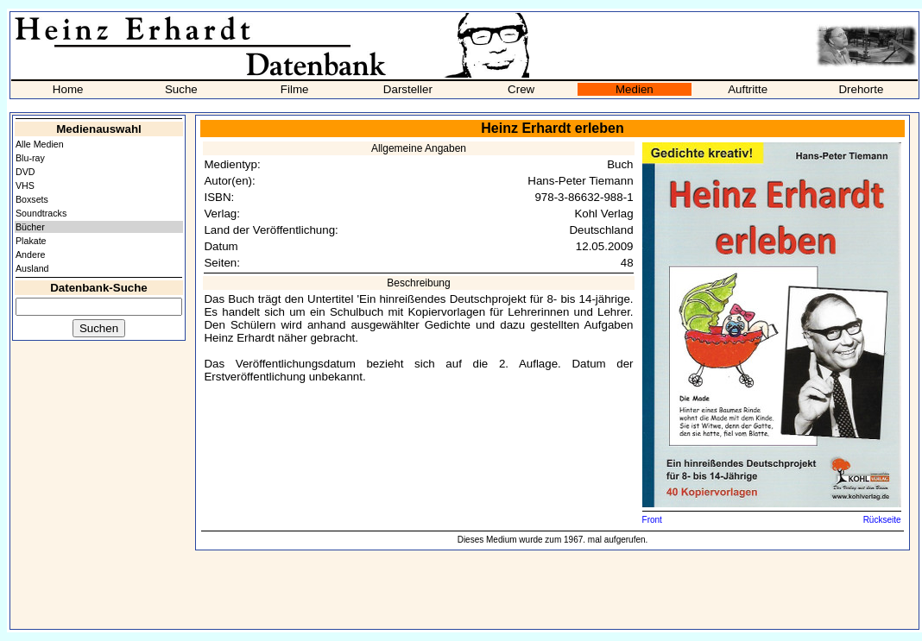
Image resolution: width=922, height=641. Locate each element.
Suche (181, 89)
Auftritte (747, 89)
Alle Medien (40, 144)
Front (652, 520)
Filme (295, 89)
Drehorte (860, 89)
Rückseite (882, 520)
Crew (521, 89)
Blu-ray (30, 158)
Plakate (31, 241)
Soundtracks (41, 213)
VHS (25, 185)
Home (68, 89)
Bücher (30, 227)
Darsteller (408, 89)
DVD (25, 172)
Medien (635, 89)
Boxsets (32, 199)
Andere (30, 254)
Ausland (32, 268)
